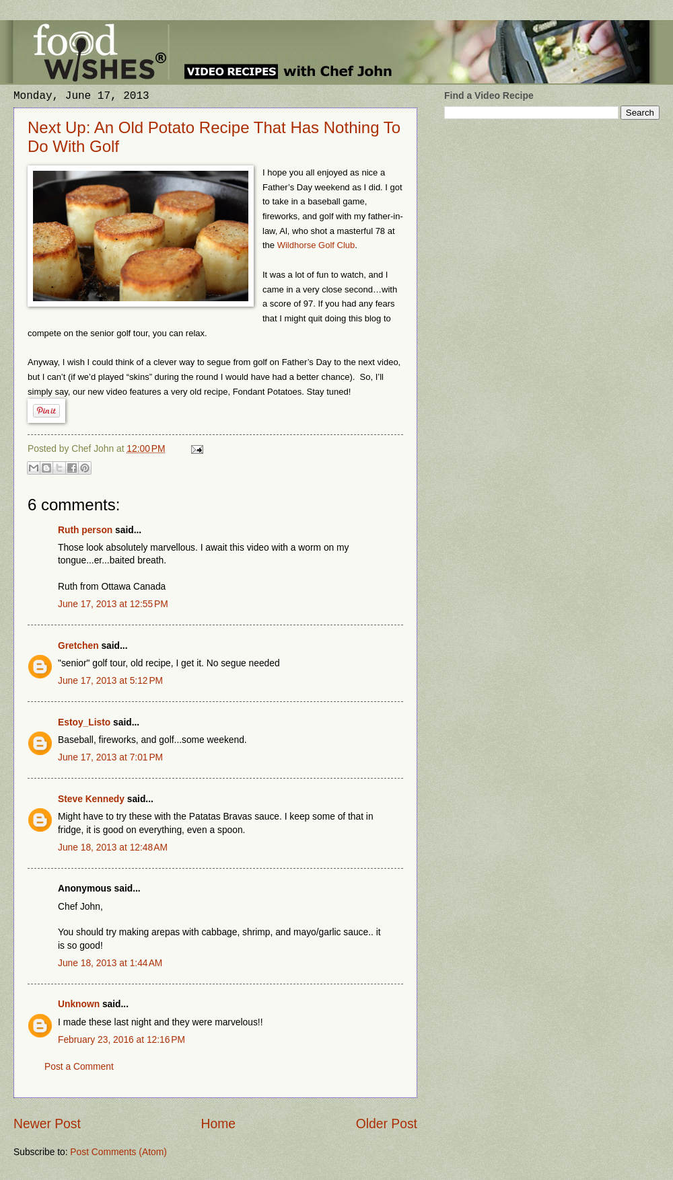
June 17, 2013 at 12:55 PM (113, 604)
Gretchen (78, 646)
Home (218, 1124)
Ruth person (85, 530)
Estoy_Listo (84, 722)
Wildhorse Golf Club (316, 245)
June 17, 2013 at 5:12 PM (110, 681)
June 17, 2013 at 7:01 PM (110, 757)
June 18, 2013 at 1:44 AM (110, 963)
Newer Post (47, 1124)
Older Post (386, 1124)
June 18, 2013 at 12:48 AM (113, 847)
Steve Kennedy (91, 799)
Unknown (79, 1004)
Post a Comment (79, 1067)
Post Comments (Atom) (118, 1152)
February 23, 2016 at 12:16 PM (121, 1040)
